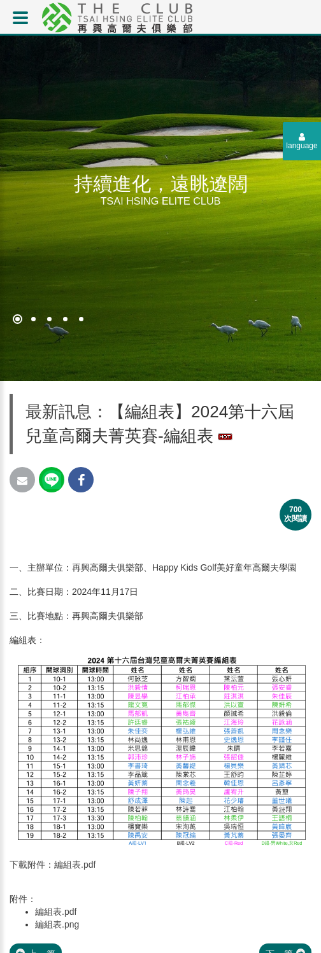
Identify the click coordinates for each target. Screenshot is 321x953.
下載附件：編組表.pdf (53, 864)
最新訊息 (58, 411)
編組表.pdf (55, 912)
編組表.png (57, 924)
